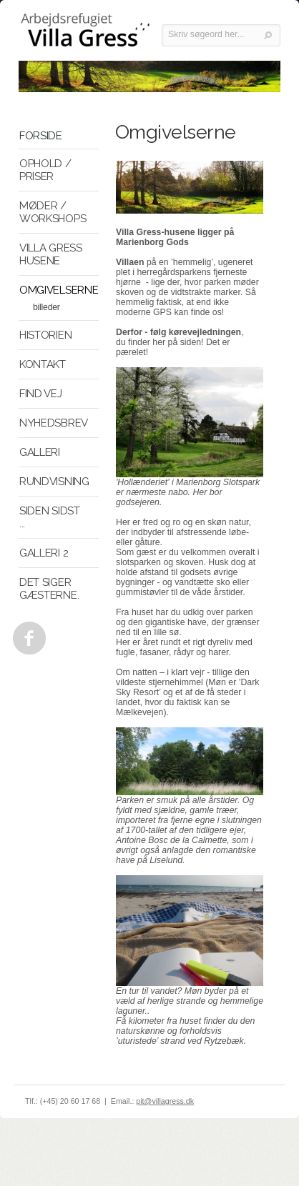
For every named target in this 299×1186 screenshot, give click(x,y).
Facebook (26, 634)
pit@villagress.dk (165, 1101)
